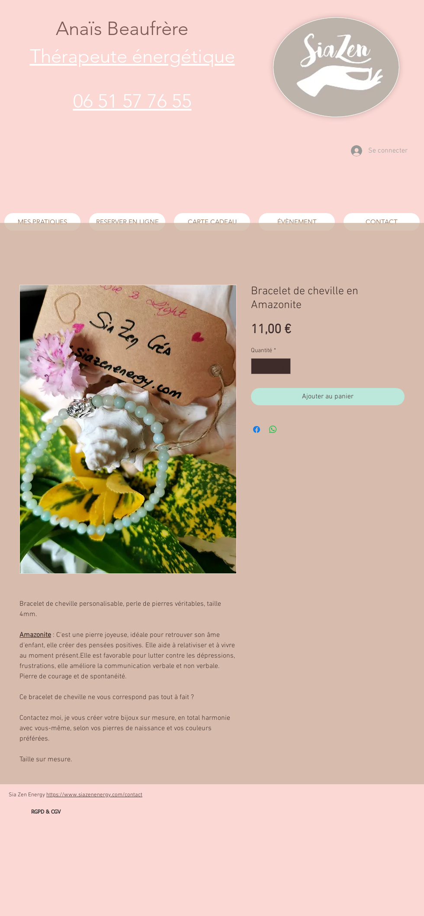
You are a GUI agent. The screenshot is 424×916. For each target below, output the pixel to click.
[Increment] (284, 366)
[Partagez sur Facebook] (256, 429)
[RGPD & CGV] (45, 812)
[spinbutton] (271, 366)
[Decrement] (257, 366)
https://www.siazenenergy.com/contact (94, 795)
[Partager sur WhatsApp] (273, 429)
